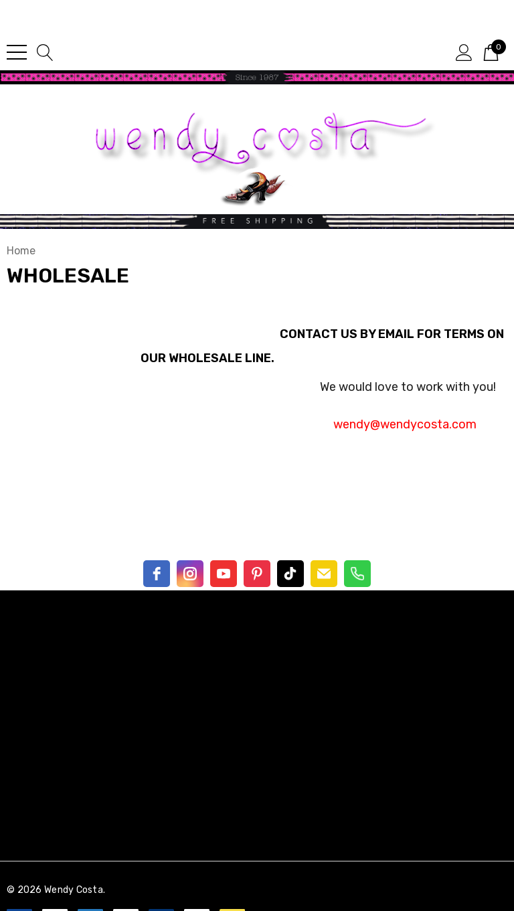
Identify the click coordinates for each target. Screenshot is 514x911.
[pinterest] (257, 573)
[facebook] (156, 573)
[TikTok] (290, 573)
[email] (324, 573)
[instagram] (190, 573)
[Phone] (357, 573)
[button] (257, 77)
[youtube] (223, 573)
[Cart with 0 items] (491, 51)
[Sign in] (464, 51)
